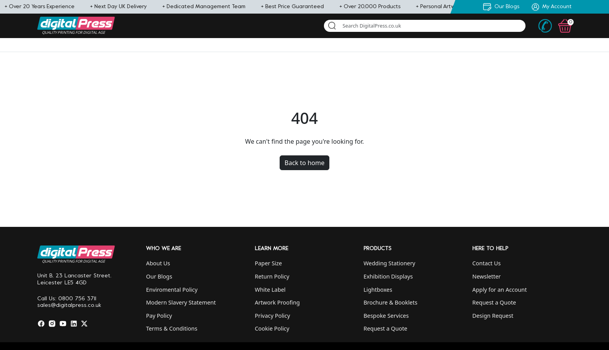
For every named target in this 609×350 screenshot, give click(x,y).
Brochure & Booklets (391, 302)
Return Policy (272, 276)
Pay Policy (159, 315)
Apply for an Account (499, 289)
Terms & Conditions (171, 328)
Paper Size (268, 263)
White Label (270, 289)
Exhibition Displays (388, 276)
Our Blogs (159, 276)
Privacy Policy (272, 315)
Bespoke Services (386, 315)
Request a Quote (385, 328)
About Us (158, 263)
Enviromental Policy (172, 289)
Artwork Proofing (277, 302)
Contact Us (486, 263)
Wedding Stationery (389, 263)
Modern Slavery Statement (181, 302)
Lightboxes (378, 289)
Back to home (305, 162)
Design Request (492, 315)
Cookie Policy (272, 328)
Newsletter (486, 276)
